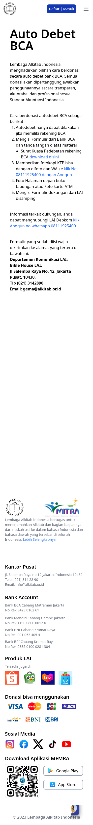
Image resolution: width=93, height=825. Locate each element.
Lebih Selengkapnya (39, 539)
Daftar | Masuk (61, 8)
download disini (44, 157)
